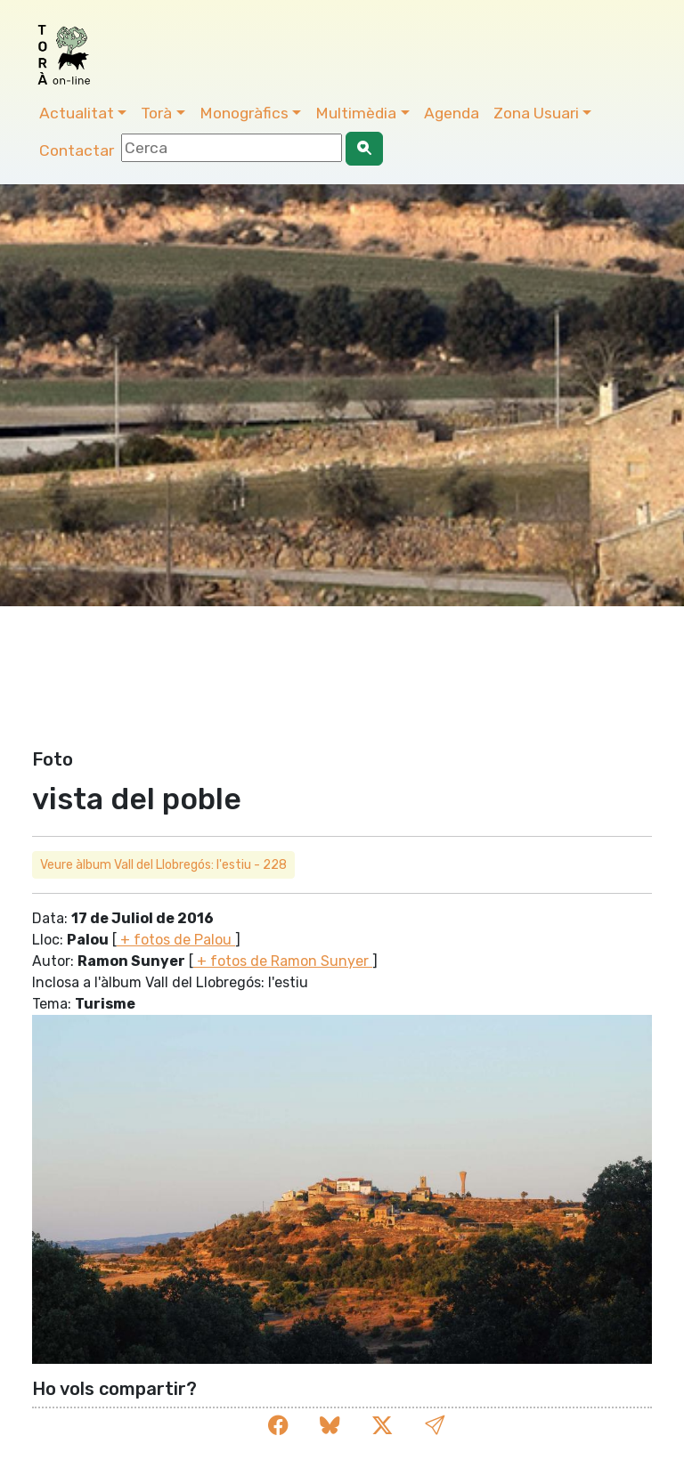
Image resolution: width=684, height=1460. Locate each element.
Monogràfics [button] (244, 113)
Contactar (76, 150)
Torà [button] (156, 113)
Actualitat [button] (76, 113)
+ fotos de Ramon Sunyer (282, 961)
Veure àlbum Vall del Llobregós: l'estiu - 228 (163, 864)
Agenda (451, 113)
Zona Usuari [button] (536, 113)
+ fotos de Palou (176, 939)
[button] (434, 1426)
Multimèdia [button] (355, 113)
